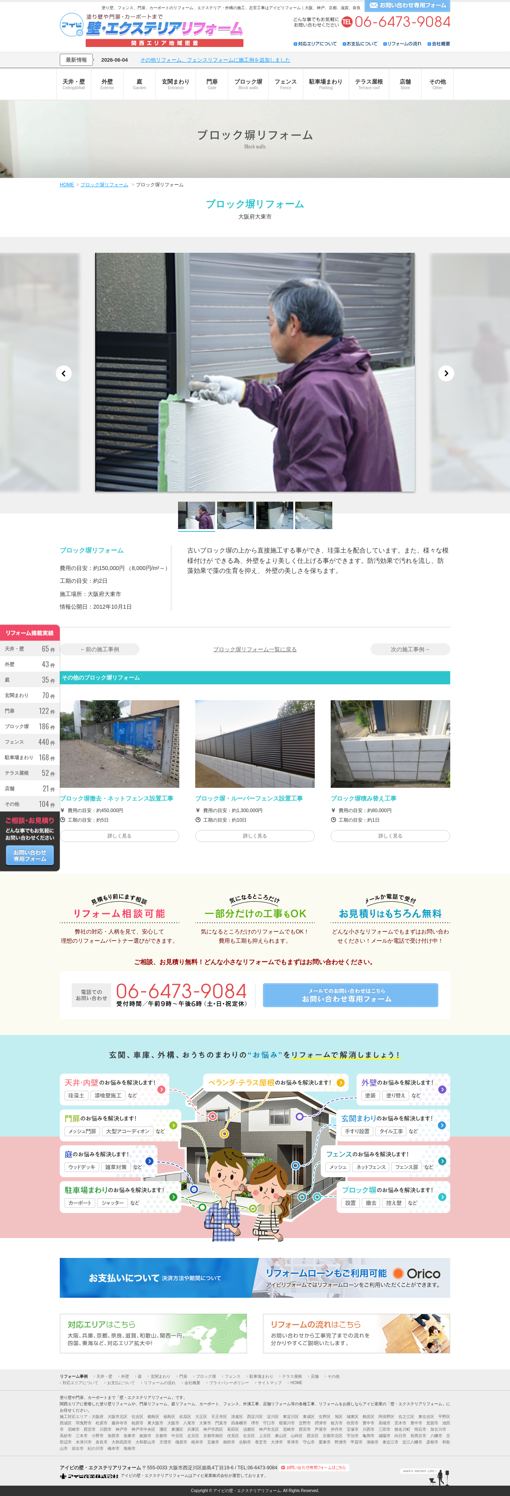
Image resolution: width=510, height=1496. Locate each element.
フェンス (286, 84)
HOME (296, 1383)
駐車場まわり (326, 84)
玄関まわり (176, 84)
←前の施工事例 (99, 649)
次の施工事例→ (410, 649)
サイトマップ (270, 1383)
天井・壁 (74, 84)
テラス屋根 (369, 84)
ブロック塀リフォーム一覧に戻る (255, 649)
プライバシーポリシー (229, 1383)
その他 (437, 84)
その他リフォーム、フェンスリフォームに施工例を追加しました (215, 60)
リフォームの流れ (160, 1383)
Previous (64, 373)
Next (446, 373)
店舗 (405, 84)
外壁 (107, 84)
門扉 (212, 84)
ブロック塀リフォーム (104, 184)
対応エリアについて (80, 1383)
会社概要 (192, 1383)
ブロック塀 (248, 84)
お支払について (121, 1383)
